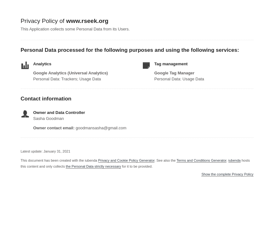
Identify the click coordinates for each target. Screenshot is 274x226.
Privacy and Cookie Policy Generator (126, 160)
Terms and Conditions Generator (201, 160)
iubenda (234, 160)
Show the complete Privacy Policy (227, 174)
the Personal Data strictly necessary (93, 166)
